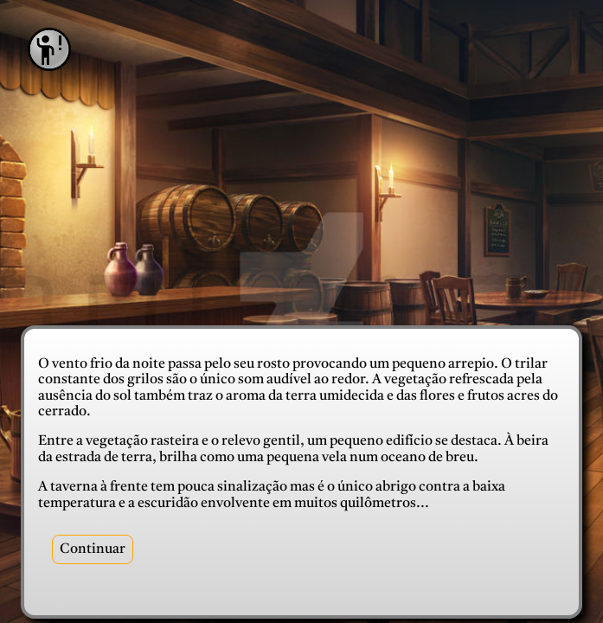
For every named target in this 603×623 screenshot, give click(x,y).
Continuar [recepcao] (92, 549)
